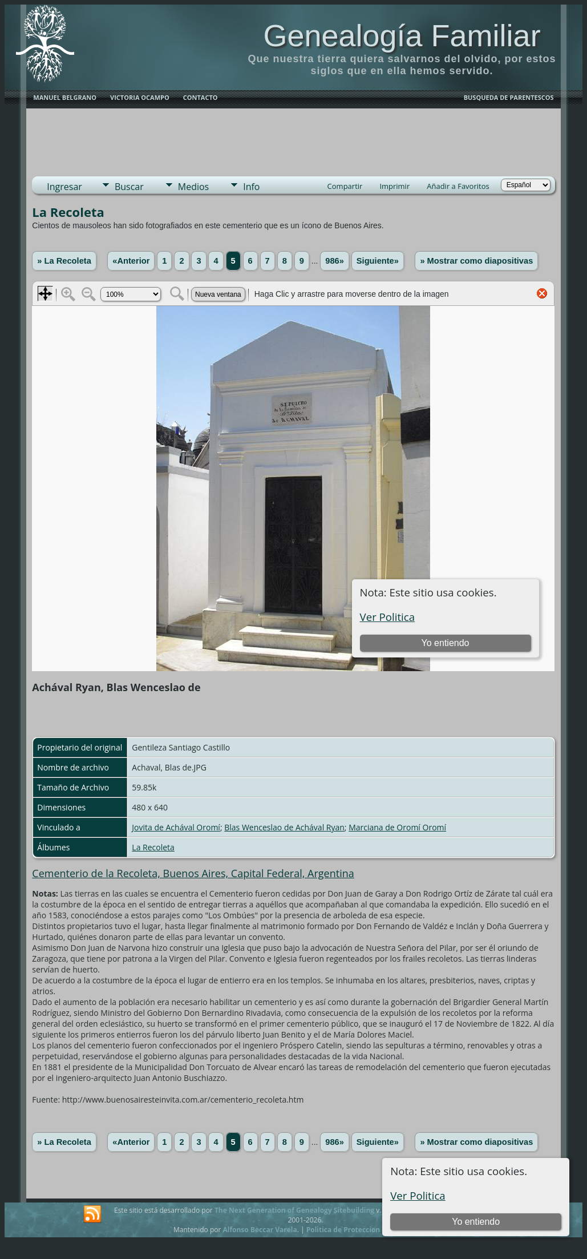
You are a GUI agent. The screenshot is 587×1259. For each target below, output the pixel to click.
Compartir (345, 186)
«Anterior (130, 260)
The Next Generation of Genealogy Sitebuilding (294, 1210)
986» (334, 260)
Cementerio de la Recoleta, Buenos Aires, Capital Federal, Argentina (193, 873)
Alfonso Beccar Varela (259, 1229)
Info (251, 186)
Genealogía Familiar (401, 35)
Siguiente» (378, 260)
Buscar (129, 186)
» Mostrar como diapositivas (476, 260)
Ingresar (64, 186)
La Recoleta (153, 847)
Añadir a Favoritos (458, 186)
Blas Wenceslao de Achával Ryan (284, 827)
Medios (193, 186)
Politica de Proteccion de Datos (359, 1229)
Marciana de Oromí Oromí (397, 827)
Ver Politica (418, 1195)
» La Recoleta (64, 260)
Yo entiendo (476, 1221)
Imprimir (394, 186)
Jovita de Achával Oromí (176, 827)
